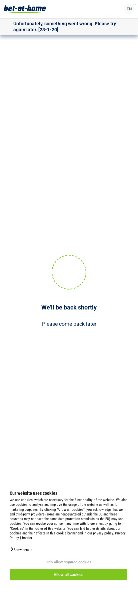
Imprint (27, 538)
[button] (21, 549)
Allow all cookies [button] (68, 574)
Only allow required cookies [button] (68, 562)
